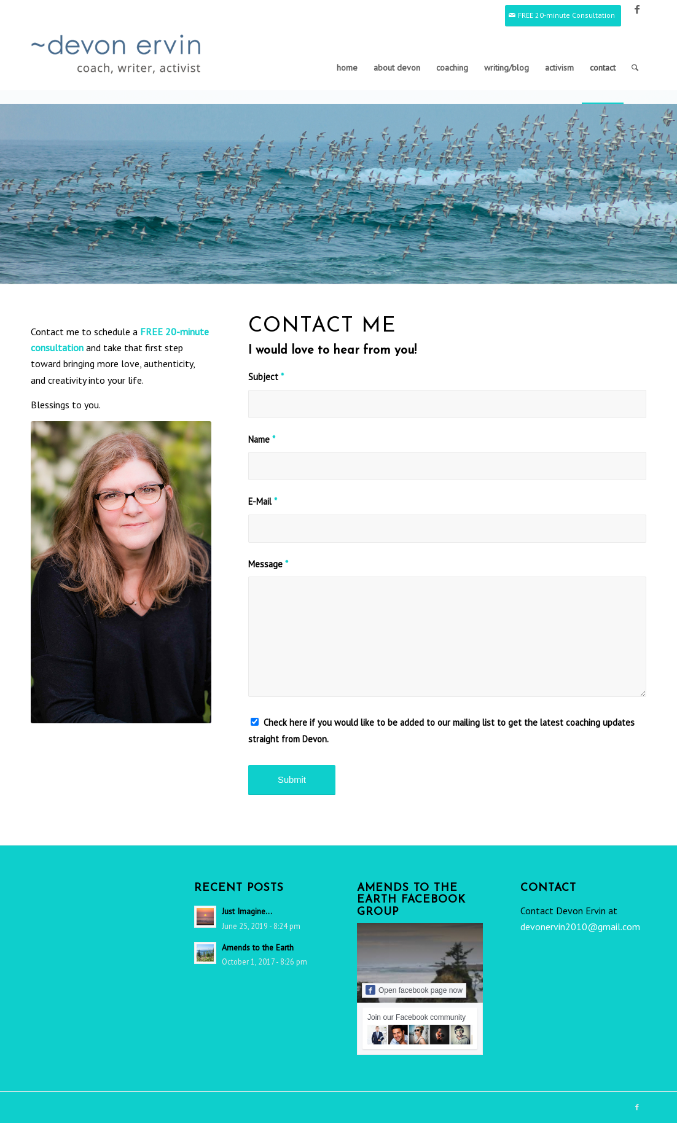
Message (268, 564)
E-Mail (262, 501)
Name (261, 439)
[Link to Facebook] (637, 9)
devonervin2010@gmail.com (580, 926)
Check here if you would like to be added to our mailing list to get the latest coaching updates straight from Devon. (441, 730)
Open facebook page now (414, 990)
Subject (266, 377)
